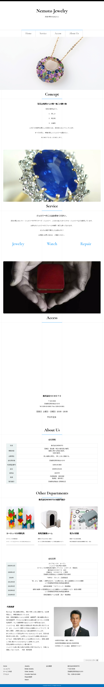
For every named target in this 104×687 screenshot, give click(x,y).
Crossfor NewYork (30, 674)
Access (58, 33)
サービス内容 (7, 671)
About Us (74, 33)
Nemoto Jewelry (52, 11)
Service (43, 33)
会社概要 (49, 666)
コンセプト (6, 669)
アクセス (6, 674)
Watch (27, 679)
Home (28, 33)
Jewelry (27, 666)
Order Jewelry (29, 671)
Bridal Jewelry (29, 669)
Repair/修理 (28, 677)
